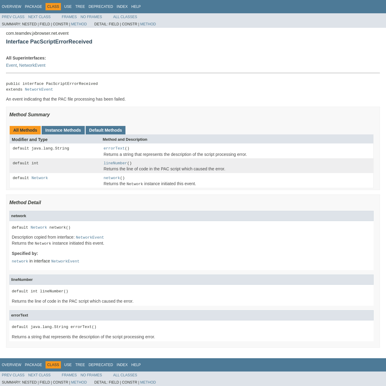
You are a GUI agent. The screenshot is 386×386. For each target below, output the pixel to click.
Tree (80, 7)
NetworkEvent (32, 65)
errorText (114, 148)
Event (11, 65)
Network (39, 178)
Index (122, 7)
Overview (11, 7)
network (112, 178)
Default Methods (105, 130)
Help (136, 7)
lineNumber (115, 163)
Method (79, 24)
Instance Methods (63, 130)
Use (68, 7)
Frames (69, 17)
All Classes (125, 17)
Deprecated (101, 7)
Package (33, 7)
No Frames (91, 17)
